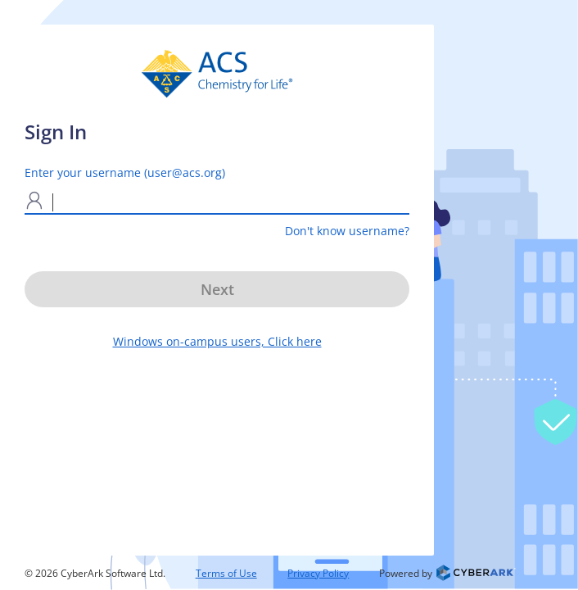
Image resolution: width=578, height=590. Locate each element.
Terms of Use (226, 573)
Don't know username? (347, 230)
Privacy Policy (318, 573)
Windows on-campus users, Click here (217, 341)
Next (217, 289)
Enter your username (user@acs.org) (125, 172)
